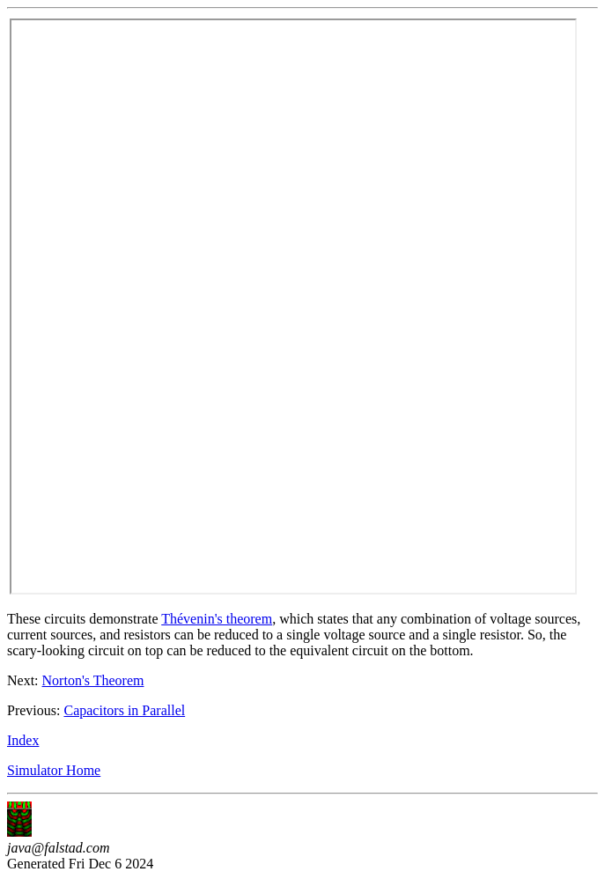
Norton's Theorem (93, 680)
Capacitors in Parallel (124, 710)
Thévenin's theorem (216, 618)
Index (23, 740)
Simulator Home (53, 770)
